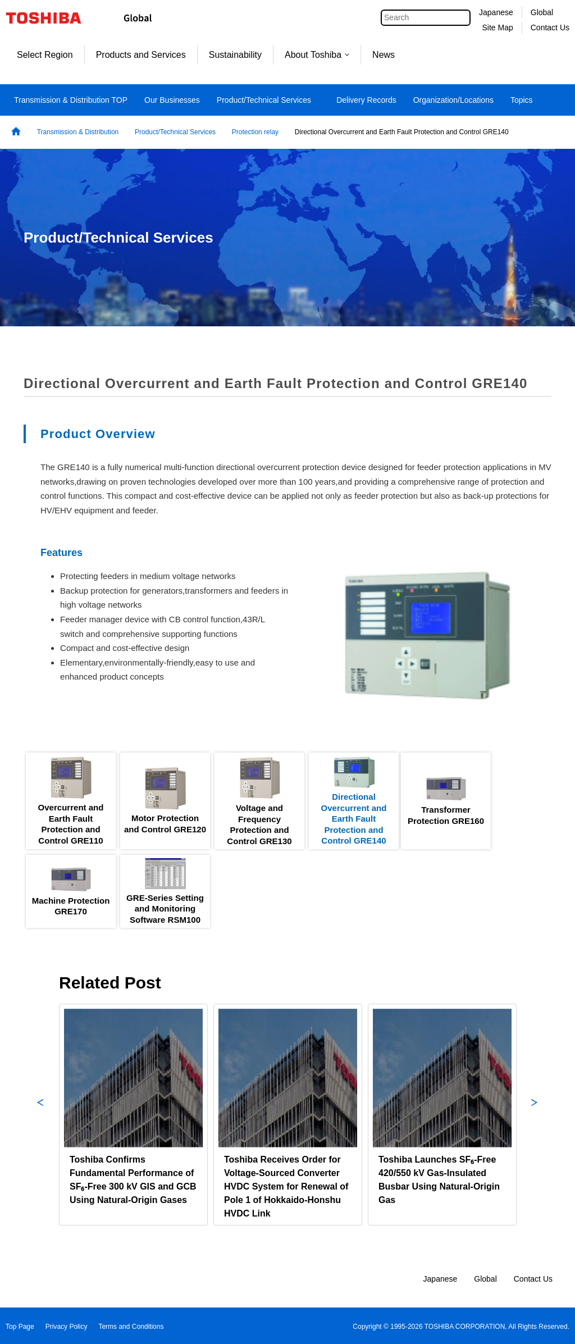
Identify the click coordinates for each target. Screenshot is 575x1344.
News (383, 55)
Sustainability (235, 55)
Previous (40, 1114)
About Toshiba (317, 55)
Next (534, 1114)
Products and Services (141, 55)
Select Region (45, 55)
